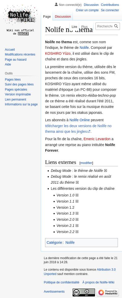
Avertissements (54, 291)
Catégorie (54, 242)
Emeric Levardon (97, 139)
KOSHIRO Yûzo (58, 53)
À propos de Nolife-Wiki (98, 282)
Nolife (84, 48)
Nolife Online (80, 120)
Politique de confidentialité (61, 282)
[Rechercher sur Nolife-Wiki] (108, 26)
